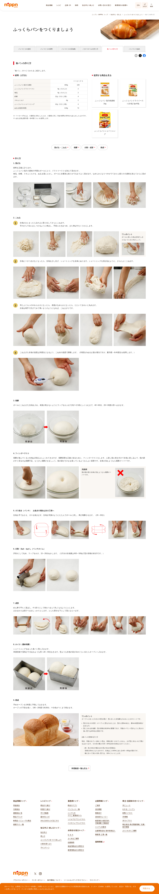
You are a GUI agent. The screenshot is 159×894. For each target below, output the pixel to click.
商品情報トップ (20, 804)
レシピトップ (46, 804)
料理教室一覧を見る (79, 771)
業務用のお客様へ (121, 5)
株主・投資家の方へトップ (133, 804)
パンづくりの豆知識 (68, 49)
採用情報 (99, 845)
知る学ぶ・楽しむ (88, 5)
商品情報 (49, 5)
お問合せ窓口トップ (76, 834)
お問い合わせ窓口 (104, 5)
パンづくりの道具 (24, 49)
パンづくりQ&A (134, 49)
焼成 (108, 148)
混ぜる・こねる (55, 148)
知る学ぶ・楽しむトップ (50, 831)
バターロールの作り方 (90, 49)
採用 (76, 5)
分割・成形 (91, 148)
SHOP (145, 5)
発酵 (74, 148)
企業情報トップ (102, 804)
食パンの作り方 (112, 49)
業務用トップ (74, 804)
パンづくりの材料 (46, 49)
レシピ (59, 5)
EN (138, 5)
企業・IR (68, 5)
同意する (147, 888)
